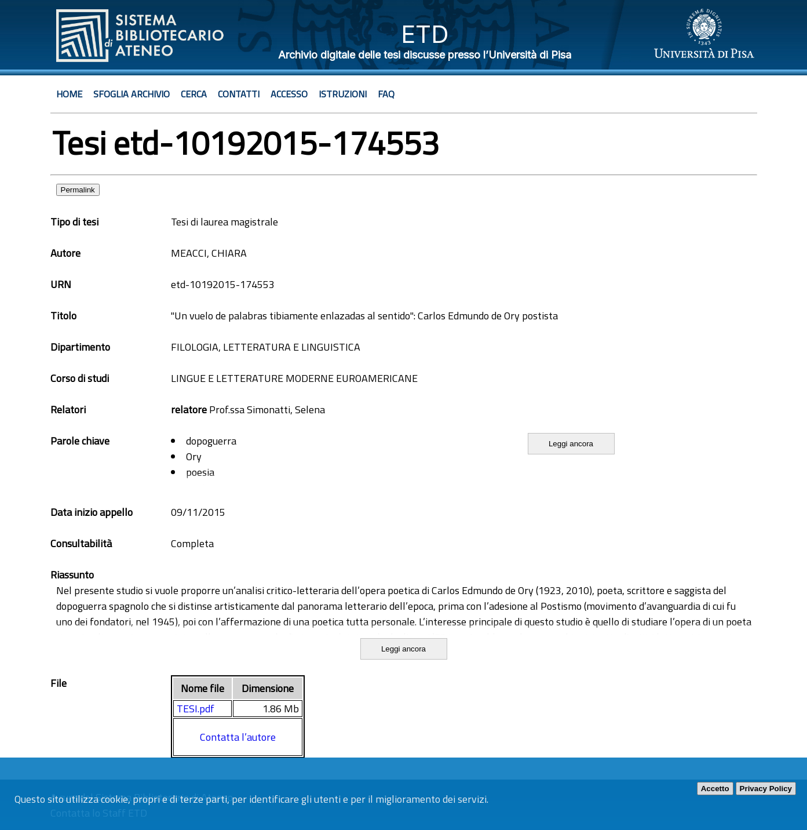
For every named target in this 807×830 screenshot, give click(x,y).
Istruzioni (343, 94)
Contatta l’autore (238, 737)
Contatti (239, 94)
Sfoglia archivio (131, 94)
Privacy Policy (766, 788)
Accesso (289, 94)
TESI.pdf (195, 708)
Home (69, 94)
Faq (386, 94)
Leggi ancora (571, 443)
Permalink (78, 189)
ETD (425, 34)
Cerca (194, 94)
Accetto (715, 788)
